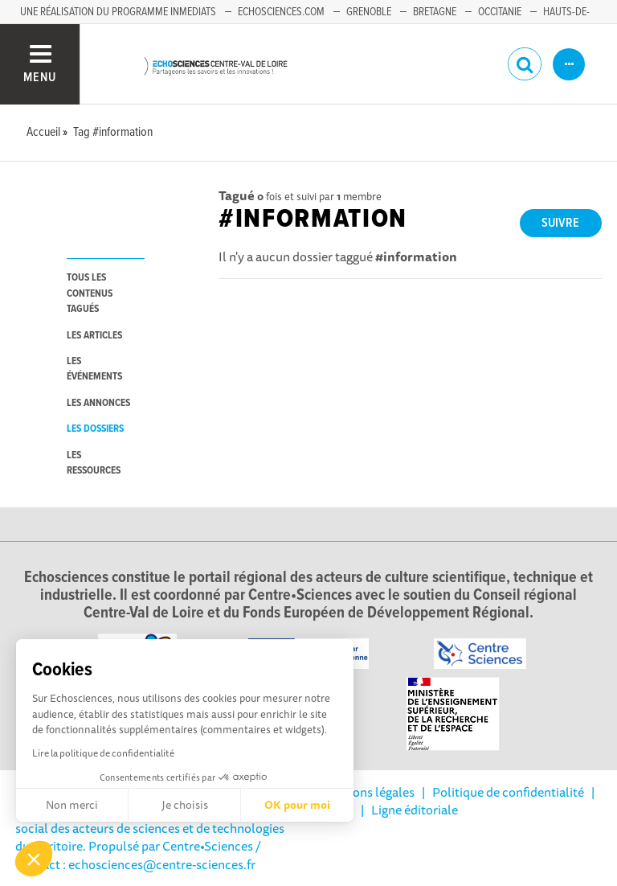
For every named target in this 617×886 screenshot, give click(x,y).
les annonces (98, 403)
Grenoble (368, 12)
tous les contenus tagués (89, 293)
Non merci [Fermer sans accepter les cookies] (72, 805)
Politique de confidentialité (508, 791)
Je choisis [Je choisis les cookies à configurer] (184, 805)
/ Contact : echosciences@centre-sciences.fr (138, 854)
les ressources (94, 463)
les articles (94, 336)
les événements (94, 369)
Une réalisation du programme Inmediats (118, 12)
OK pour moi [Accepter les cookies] (297, 805)
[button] (33, 858)
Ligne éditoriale (414, 809)
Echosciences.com (281, 12)
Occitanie (499, 12)
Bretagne (434, 12)
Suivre (560, 223)
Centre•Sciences (207, 845)
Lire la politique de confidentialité (103, 753)
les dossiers (95, 429)
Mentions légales (367, 791)
